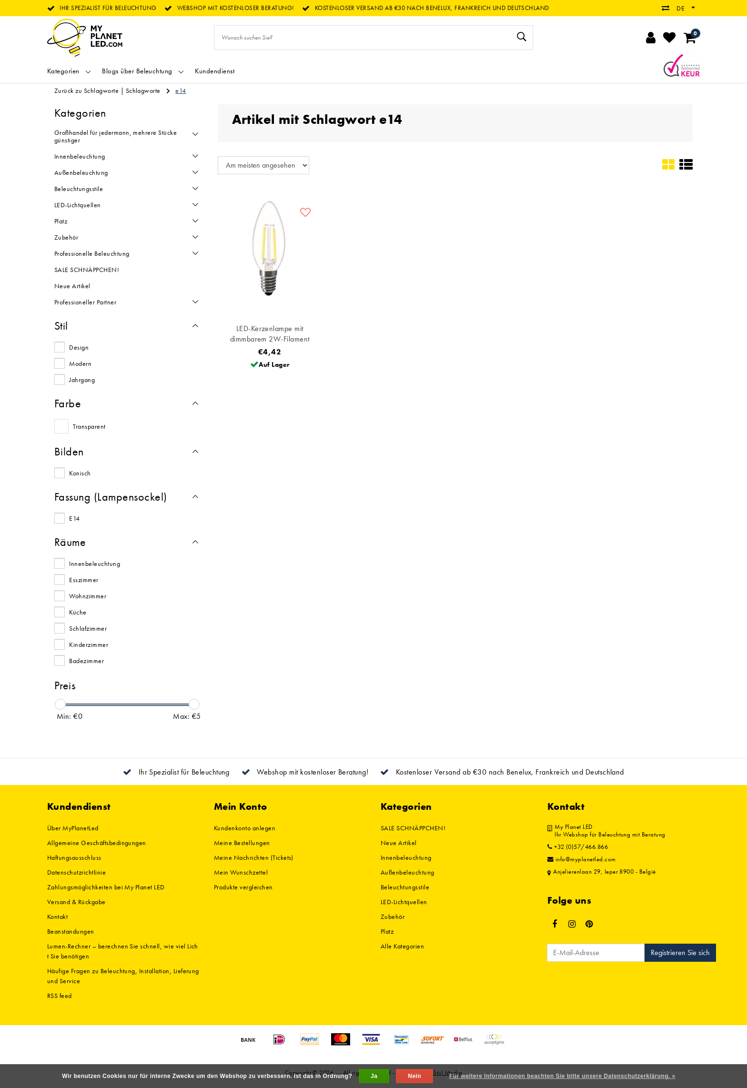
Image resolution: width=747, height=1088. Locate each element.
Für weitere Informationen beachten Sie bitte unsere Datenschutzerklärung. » (562, 1076)
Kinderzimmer (88, 644)
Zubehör (392, 916)
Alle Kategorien (402, 946)
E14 (74, 518)
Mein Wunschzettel (241, 872)
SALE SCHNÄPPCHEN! (413, 828)
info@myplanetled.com (581, 859)
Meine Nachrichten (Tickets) (253, 857)
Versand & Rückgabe (76, 901)
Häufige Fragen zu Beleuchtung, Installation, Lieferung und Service (123, 976)
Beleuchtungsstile (405, 887)
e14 (180, 90)
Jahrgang (82, 379)
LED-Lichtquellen (404, 901)
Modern (80, 363)
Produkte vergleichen (243, 887)
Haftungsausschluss (74, 857)
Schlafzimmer (88, 628)
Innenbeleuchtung (94, 563)
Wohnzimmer (87, 596)
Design (79, 347)
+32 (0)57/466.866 (577, 847)
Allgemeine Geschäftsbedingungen (96, 842)
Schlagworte (143, 90)
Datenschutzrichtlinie (76, 872)
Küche (77, 612)
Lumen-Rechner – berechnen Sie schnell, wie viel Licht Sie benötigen (122, 951)
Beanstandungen (70, 931)
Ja (374, 1076)
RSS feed (59, 995)
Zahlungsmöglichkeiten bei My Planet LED (106, 887)
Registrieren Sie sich (680, 952)
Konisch (80, 473)
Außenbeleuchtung (407, 872)
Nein (414, 1076)
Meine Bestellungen (242, 842)
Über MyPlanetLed (73, 828)
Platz (387, 931)
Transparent (89, 426)
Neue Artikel (399, 842)
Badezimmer (86, 660)
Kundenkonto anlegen (244, 828)
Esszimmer (83, 579)
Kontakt (57, 916)
